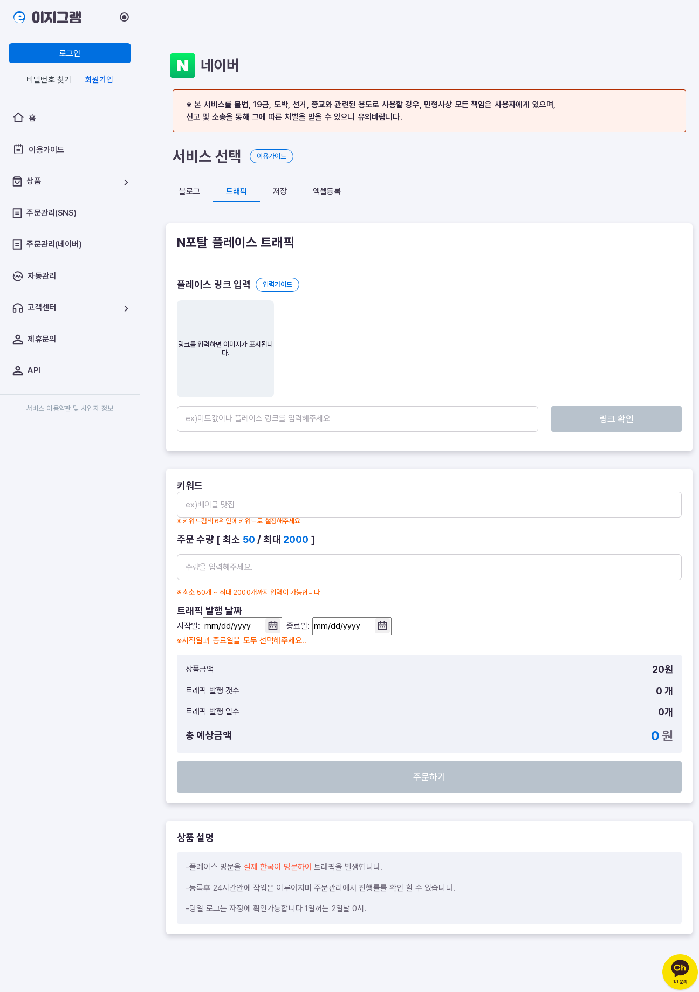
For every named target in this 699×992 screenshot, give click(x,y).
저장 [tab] (280, 191)
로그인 (69, 53)
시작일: (229, 626)
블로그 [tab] (189, 191)
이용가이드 (271, 156)
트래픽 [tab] (236, 191)
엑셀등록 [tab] (327, 191)
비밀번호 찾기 (48, 80)
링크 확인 (643, 419)
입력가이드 (277, 284)
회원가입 (99, 80)
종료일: (339, 626)
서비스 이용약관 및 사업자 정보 (70, 408)
